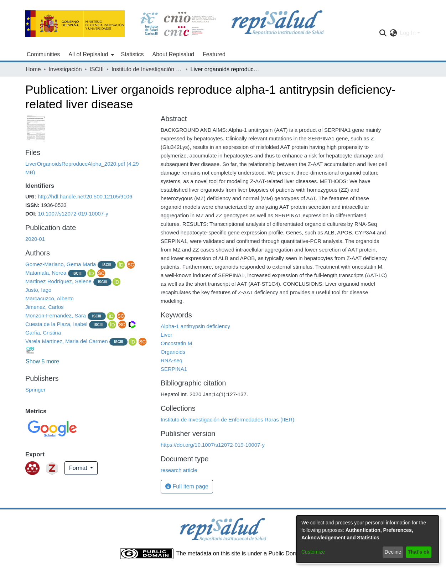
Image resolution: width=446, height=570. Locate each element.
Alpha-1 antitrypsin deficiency (195, 326)
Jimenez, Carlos (44, 307)
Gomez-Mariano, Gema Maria (60, 264)
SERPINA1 (174, 369)
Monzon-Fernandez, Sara (55, 315)
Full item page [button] (186, 486)
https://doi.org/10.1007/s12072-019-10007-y (213, 445)
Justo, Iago (38, 290)
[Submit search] (382, 33)
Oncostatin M (176, 343)
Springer (35, 390)
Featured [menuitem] (214, 54)
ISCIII (96, 69)
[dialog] (367, 539)
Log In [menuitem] (407, 33)
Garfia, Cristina (43, 333)
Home (33, 69)
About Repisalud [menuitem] (173, 54)
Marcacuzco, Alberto (49, 298)
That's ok (419, 552)
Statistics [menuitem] (132, 54)
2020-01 (35, 239)
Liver (166, 335)
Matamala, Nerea (45, 273)
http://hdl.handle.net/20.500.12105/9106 (85, 196)
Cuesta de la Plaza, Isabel (56, 324)
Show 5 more (42, 361)
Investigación (65, 69)
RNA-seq (171, 360)
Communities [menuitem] (43, 54)
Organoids (173, 352)
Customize (313, 552)
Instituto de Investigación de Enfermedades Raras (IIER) (147, 69)
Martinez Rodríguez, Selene (58, 281)
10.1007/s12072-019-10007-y (73, 214)
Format (79, 468)
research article (179, 470)
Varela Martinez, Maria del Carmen (66, 341)
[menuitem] (90, 54)
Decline (393, 552)
